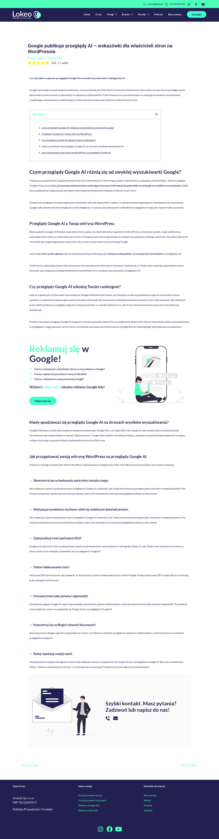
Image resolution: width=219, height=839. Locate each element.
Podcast (158, 14)
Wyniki (143, 14)
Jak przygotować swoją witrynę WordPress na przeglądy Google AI (76, 152)
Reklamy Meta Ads (88, 810)
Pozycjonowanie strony (90, 795)
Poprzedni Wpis (29, 765)
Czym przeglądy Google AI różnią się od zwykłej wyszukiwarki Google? (78, 127)
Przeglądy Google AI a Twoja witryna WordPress (67, 133)
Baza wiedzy (175, 14)
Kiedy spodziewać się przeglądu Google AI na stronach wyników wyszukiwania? (83, 146)
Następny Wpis (190, 765)
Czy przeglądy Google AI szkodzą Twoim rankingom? (69, 140)
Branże (127, 14)
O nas (99, 14)
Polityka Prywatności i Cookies (33, 809)
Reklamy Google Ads (89, 805)
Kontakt (148, 810)
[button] (156, 114)
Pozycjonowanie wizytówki (92, 800)
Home (87, 14)
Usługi (112, 14)
